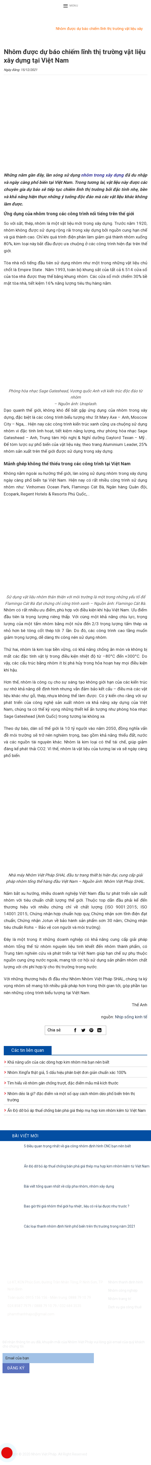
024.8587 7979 (19, 1306)
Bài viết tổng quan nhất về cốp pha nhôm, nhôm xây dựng (69, 1186)
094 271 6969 (91, 1405)
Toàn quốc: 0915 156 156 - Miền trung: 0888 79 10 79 (49, 1297)
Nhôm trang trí (119, 1299)
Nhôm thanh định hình (125, 1282)
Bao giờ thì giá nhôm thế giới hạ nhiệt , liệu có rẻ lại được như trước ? (76, 1206)
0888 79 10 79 (45, 1306)
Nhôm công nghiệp (123, 1290)
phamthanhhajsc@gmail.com (31, 1314)
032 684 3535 (70, 1306)
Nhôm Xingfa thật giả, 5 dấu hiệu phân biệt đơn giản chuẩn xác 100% (66, 1072)
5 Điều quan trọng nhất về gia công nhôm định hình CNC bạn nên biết (77, 1146)
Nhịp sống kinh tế (131, 1016)
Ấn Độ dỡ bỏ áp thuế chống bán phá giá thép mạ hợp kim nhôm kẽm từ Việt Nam (76, 1110)
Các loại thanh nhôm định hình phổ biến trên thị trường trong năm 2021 (79, 1226)
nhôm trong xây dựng (102, 175)
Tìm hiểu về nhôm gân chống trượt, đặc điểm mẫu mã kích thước (62, 1083)
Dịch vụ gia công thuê (125, 1307)
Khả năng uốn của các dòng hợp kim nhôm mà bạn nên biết (58, 1062)
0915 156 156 (49, 1399)
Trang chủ (12, 28)
